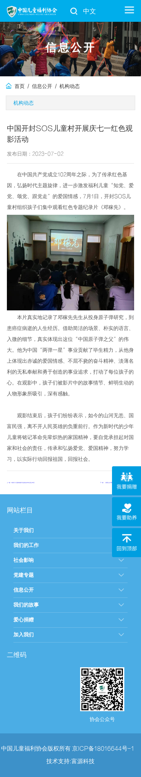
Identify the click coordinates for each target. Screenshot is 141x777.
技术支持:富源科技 (70, 761)
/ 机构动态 (66, 86)
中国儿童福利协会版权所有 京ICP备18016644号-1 (67, 748)
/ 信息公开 (38, 86)
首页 (15, 86)
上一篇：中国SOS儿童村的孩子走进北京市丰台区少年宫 (20, 482)
